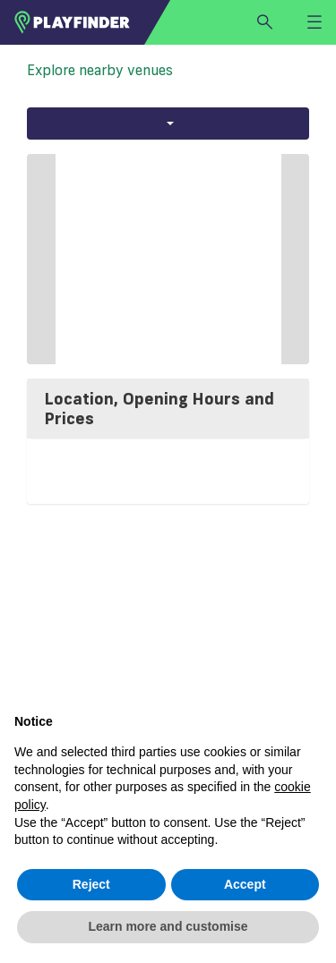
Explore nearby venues (100, 70)
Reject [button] (91, 884)
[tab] (168, 409)
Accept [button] (245, 884)
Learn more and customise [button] (167, 926)
